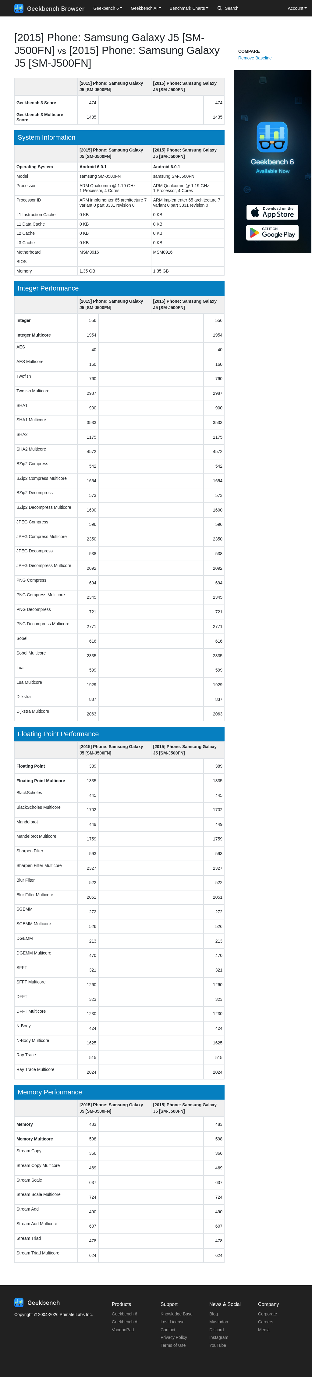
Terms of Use (173, 1345)
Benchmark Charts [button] (187, 8)
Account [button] (295, 8)
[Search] (250, 8)
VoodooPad (123, 1329)
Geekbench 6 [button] (106, 8)
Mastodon (218, 1321)
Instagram (218, 1337)
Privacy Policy (174, 1337)
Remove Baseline (255, 57)
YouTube (217, 1345)
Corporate (267, 1313)
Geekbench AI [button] (144, 8)
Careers (265, 1321)
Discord (216, 1329)
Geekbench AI (125, 1321)
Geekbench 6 (124, 1313)
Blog (213, 1313)
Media (264, 1329)
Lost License (173, 1321)
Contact (168, 1329)
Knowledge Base (177, 1313)
